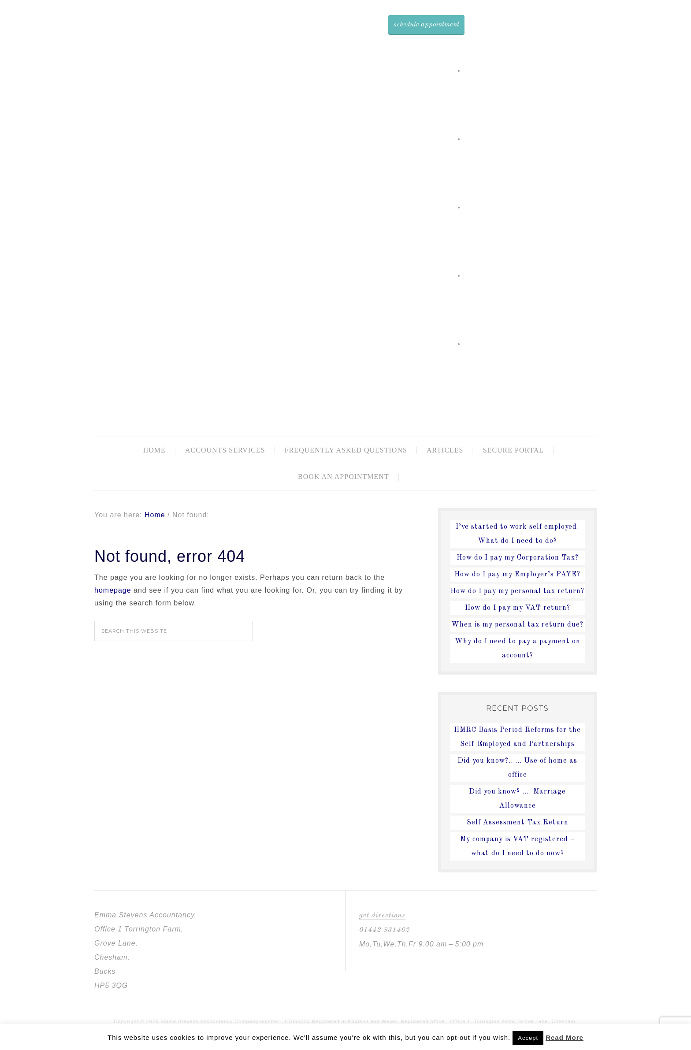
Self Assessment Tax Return (517, 822)
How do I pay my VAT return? (517, 608)
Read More (564, 1037)
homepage (112, 590)
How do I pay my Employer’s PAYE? (517, 574)
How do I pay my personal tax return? (517, 591)
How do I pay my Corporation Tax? (518, 557)
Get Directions (382, 915)
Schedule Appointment (426, 24)
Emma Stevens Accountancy (375, 388)
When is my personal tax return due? (517, 624)
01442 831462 (384, 930)
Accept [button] (528, 1038)
